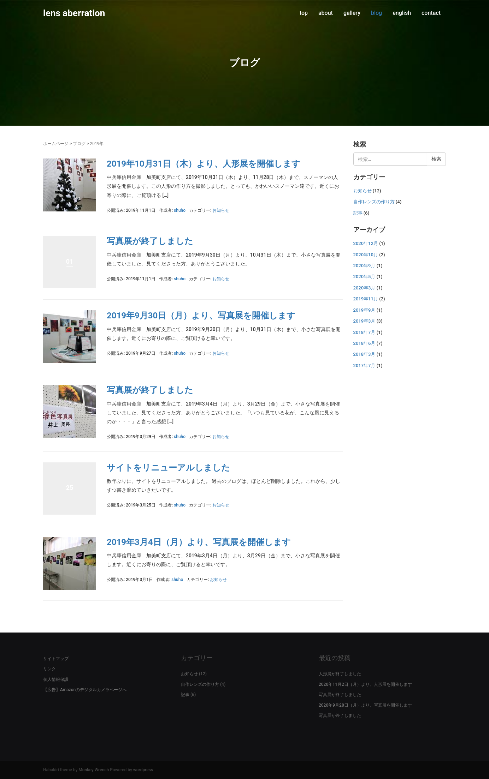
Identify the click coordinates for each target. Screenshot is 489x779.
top (304, 13)
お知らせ (220, 210)
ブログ (79, 143)
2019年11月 (365, 298)
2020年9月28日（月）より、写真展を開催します (365, 705)
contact (431, 13)
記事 (358, 213)
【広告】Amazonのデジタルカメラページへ (84, 689)
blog (376, 13)
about (325, 13)
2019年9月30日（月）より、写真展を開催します (201, 315)
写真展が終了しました (150, 241)
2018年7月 (364, 332)
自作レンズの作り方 (374, 201)
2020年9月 (364, 265)
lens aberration (74, 13)
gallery (351, 13)
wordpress (143, 769)
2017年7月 (364, 365)
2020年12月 (365, 243)
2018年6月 (364, 343)
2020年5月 (364, 276)
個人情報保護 (56, 679)
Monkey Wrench (93, 769)
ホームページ (56, 143)
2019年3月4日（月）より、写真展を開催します (199, 542)
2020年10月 (365, 254)
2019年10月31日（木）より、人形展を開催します (203, 164)
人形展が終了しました (340, 673)
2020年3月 (364, 287)
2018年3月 (364, 354)
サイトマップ (56, 658)
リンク (49, 668)
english (402, 13)
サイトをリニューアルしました (168, 468)
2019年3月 (364, 321)
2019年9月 (364, 310)
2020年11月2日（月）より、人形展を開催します (365, 684)
